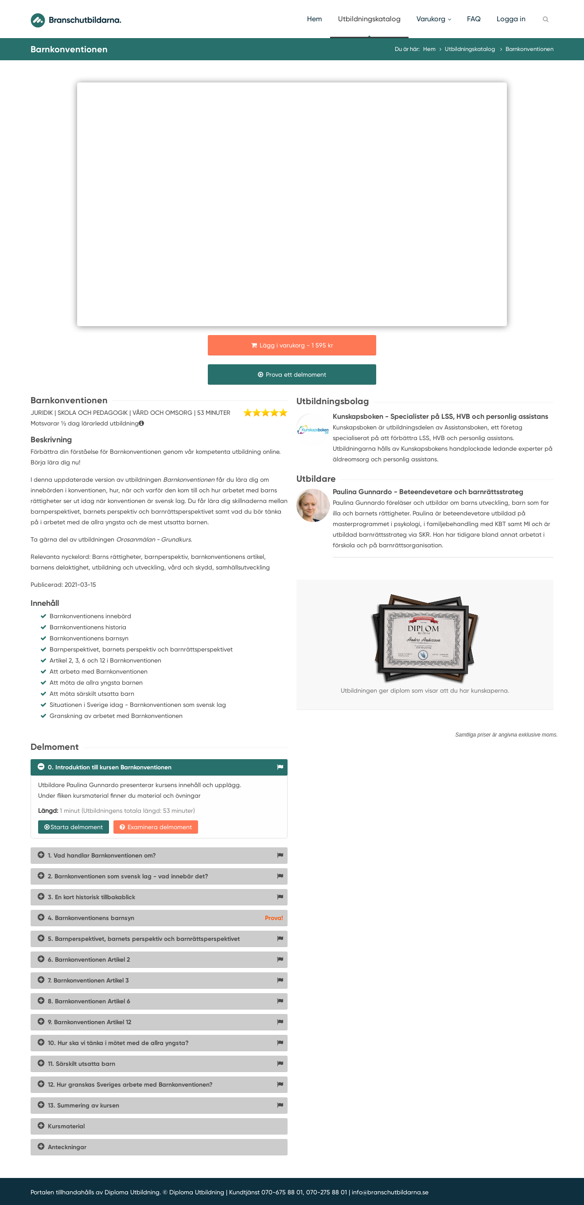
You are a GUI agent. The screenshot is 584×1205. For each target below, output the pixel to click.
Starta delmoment (73, 827)
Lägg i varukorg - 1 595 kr (292, 345)
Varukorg (434, 19)
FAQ (474, 19)
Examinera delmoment (156, 827)
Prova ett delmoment (292, 374)
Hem (314, 19)
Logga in (511, 19)
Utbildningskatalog (369, 19)
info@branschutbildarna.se (390, 1192)
